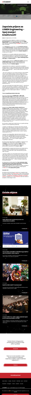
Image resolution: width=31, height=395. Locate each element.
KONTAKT (26, 381)
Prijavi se (15, 365)
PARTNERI (18, 381)
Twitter (13, 383)
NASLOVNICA (4, 381)
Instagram (9, 383)
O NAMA (9, 381)
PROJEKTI (14, 381)
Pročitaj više (25, 228)
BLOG (22, 381)
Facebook (4, 383)
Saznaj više (15, 348)
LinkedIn (17, 383)
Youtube (21, 383)
